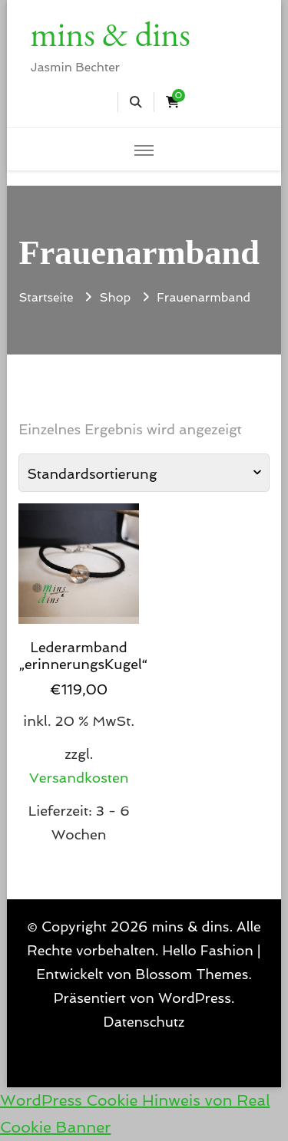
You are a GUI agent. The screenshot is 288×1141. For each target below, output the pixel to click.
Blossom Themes (191, 974)
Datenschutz (144, 1022)
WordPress (194, 998)
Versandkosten (79, 778)
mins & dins (110, 34)
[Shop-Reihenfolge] (143, 472)
